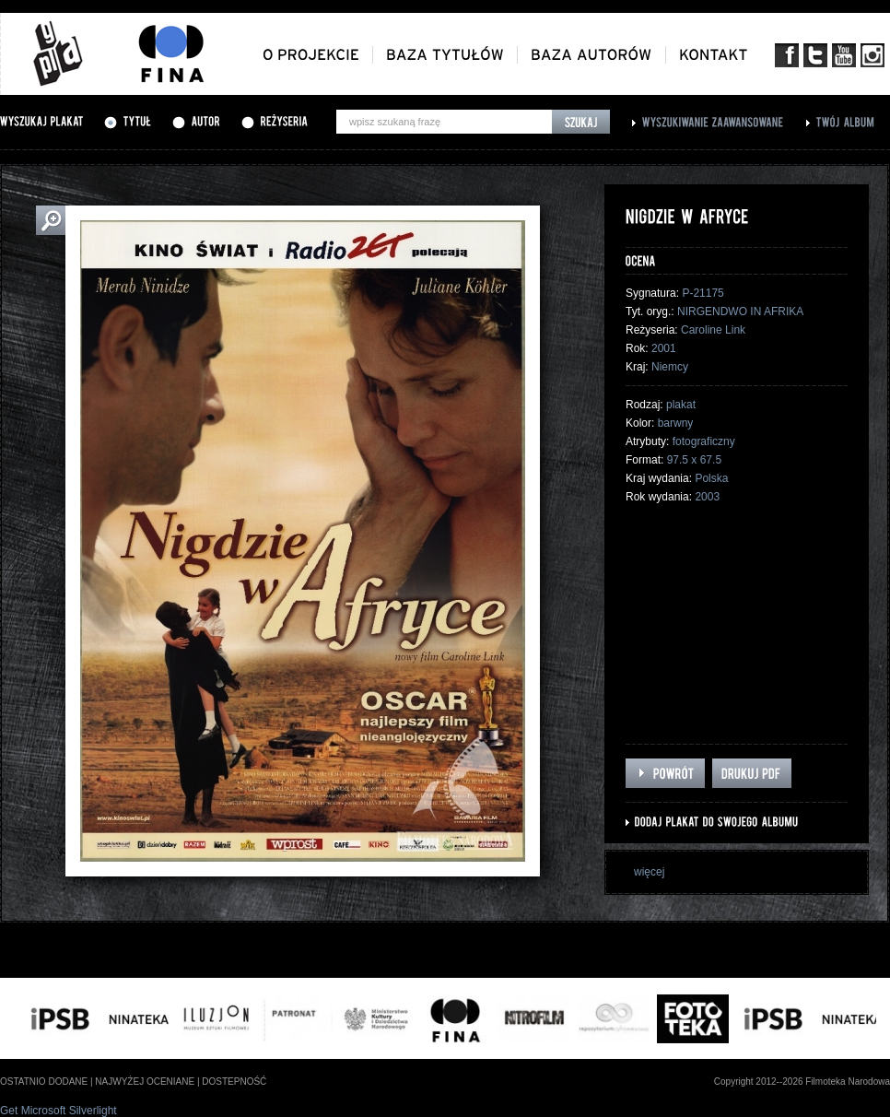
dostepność (234, 1081)
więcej (649, 871)
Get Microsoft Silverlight (58, 1110)
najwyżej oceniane (144, 1081)
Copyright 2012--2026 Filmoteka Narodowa (802, 1081)
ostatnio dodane (44, 1081)
